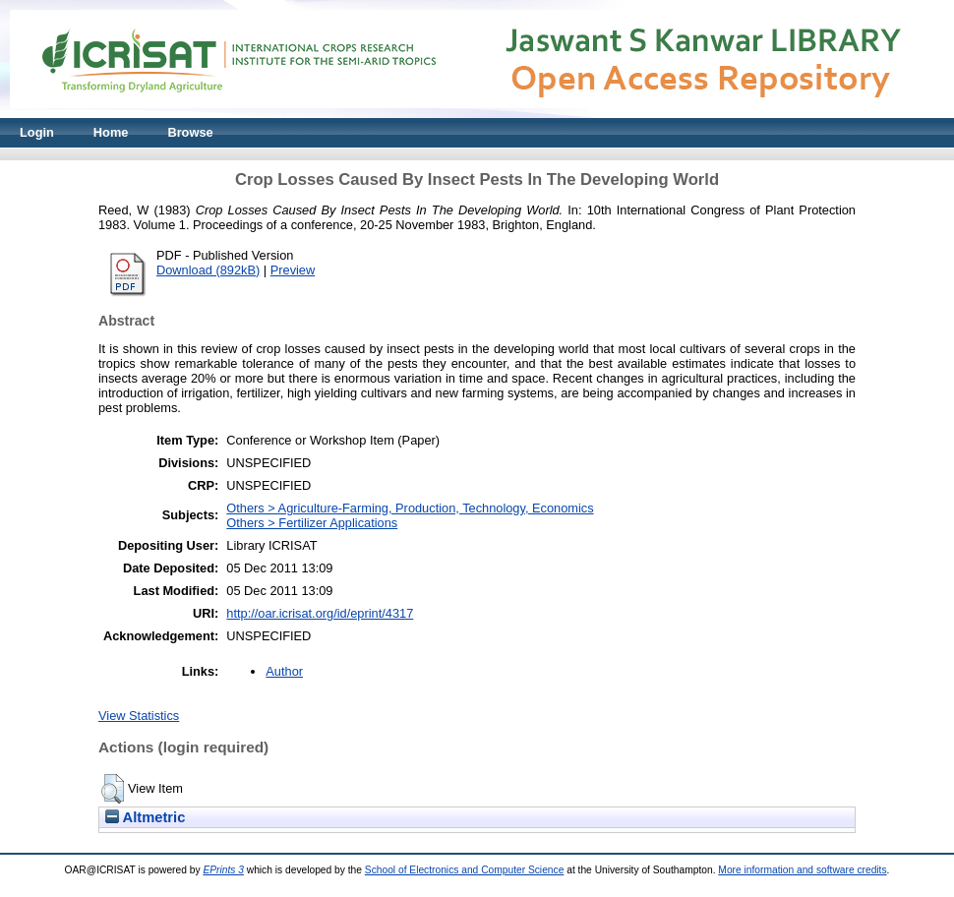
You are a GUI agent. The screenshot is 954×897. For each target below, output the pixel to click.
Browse (189, 132)
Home (111, 132)
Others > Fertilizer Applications (311, 522)
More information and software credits (802, 870)
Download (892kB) (208, 270)
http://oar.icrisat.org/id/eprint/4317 (319, 613)
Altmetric (145, 817)
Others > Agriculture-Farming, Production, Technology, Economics (409, 508)
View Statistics (138, 715)
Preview (293, 270)
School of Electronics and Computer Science (465, 870)
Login (37, 132)
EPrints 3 (223, 870)
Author (284, 671)
